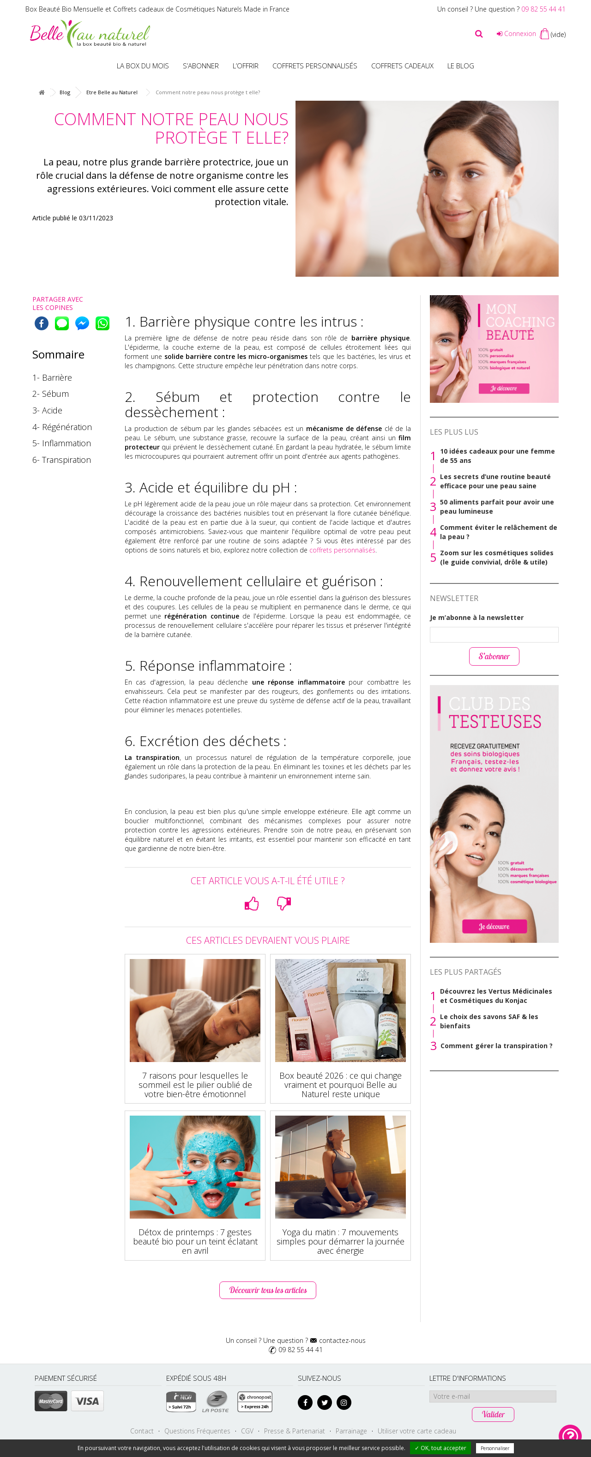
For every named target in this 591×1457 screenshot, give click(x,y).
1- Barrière (52, 377)
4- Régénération (62, 426)
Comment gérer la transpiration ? (496, 1045)
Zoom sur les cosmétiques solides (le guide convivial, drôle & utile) (497, 557)
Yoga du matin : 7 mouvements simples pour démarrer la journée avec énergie (340, 1241)
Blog (65, 92)
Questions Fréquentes (197, 1431)
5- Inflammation (61, 443)
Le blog (460, 65)
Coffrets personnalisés (314, 65)
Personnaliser (495, 1448)
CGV (247, 1431)
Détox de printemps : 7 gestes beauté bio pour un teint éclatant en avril (195, 1241)
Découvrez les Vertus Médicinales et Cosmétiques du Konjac (496, 996)
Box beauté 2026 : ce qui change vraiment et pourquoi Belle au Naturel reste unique (340, 1084)
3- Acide (47, 410)
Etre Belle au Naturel (112, 92)
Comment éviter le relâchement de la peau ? (498, 532)
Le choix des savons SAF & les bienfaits (489, 1021)
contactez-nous (342, 1340)
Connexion (516, 33)
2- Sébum (50, 393)
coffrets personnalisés (342, 550)
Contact (142, 1431)
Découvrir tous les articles (268, 1290)
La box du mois (143, 65)
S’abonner (201, 65)
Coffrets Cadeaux (402, 65)
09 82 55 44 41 (543, 9)
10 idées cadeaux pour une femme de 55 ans (497, 456)
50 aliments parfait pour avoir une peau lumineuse (497, 507)
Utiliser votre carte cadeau (417, 1431)
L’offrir (246, 65)
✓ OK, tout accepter (440, 1448)
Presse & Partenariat (294, 1431)
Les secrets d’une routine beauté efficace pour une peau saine (495, 481)
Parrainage (351, 1431)
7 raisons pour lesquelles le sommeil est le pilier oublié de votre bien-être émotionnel (195, 1084)
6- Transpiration (61, 459)
